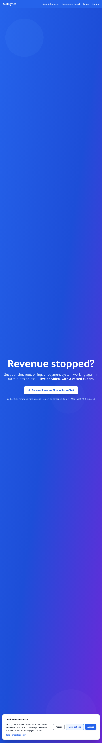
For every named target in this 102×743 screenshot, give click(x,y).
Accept (91, 727)
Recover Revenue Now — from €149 (51, 390)
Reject (59, 727)
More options (75, 727)
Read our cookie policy (16, 735)
